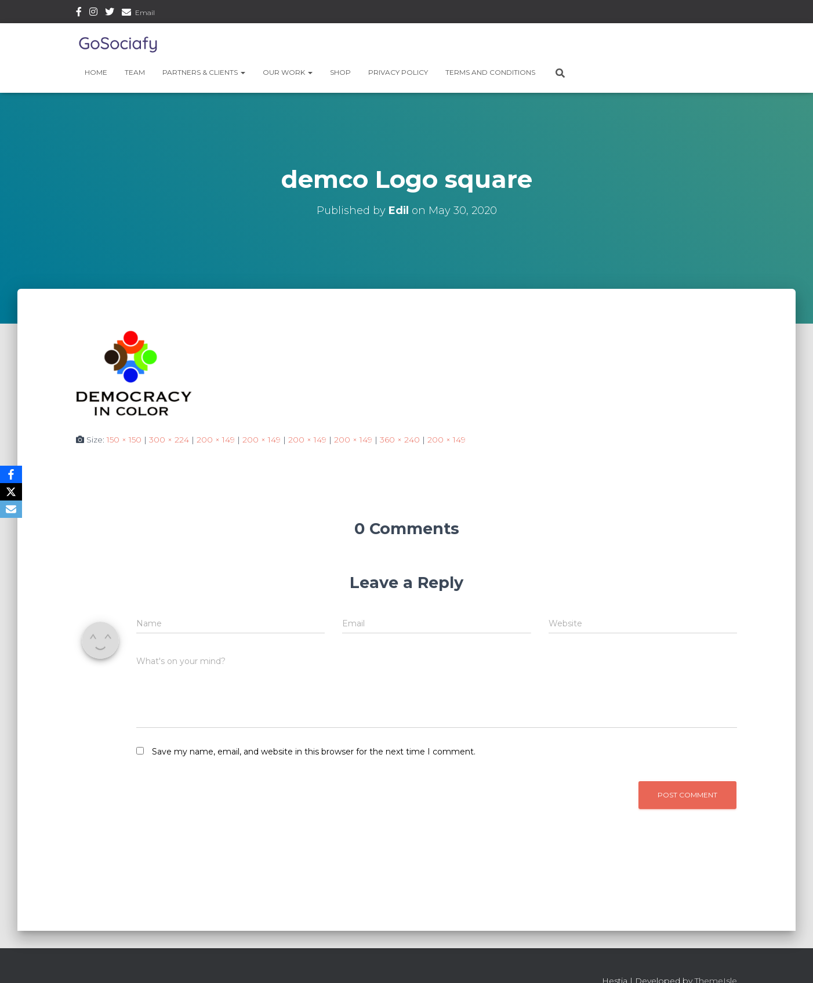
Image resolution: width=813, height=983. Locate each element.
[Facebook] (11, 474)
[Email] (11, 509)
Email (145, 12)
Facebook (79, 13)
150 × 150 (124, 439)
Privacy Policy (398, 72)
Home (96, 72)
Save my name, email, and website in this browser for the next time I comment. (314, 751)
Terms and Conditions (490, 72)
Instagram (93, 13)
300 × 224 (169, 439)
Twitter (109, 13)
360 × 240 (400, 439)
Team (135, 72)
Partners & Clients (203, 72)
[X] (11, 491)
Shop (340, 72)
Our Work (288, 72)
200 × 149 (216, 439)
